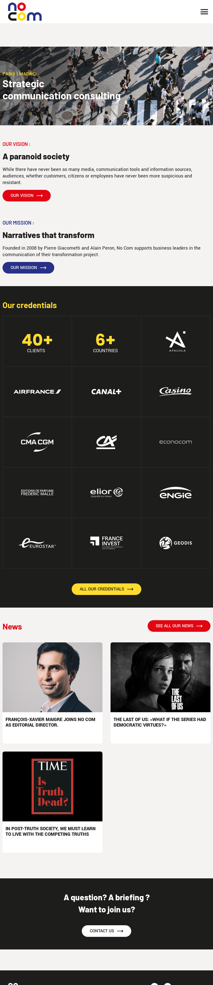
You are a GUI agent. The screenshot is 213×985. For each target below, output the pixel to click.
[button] (204, 11)
